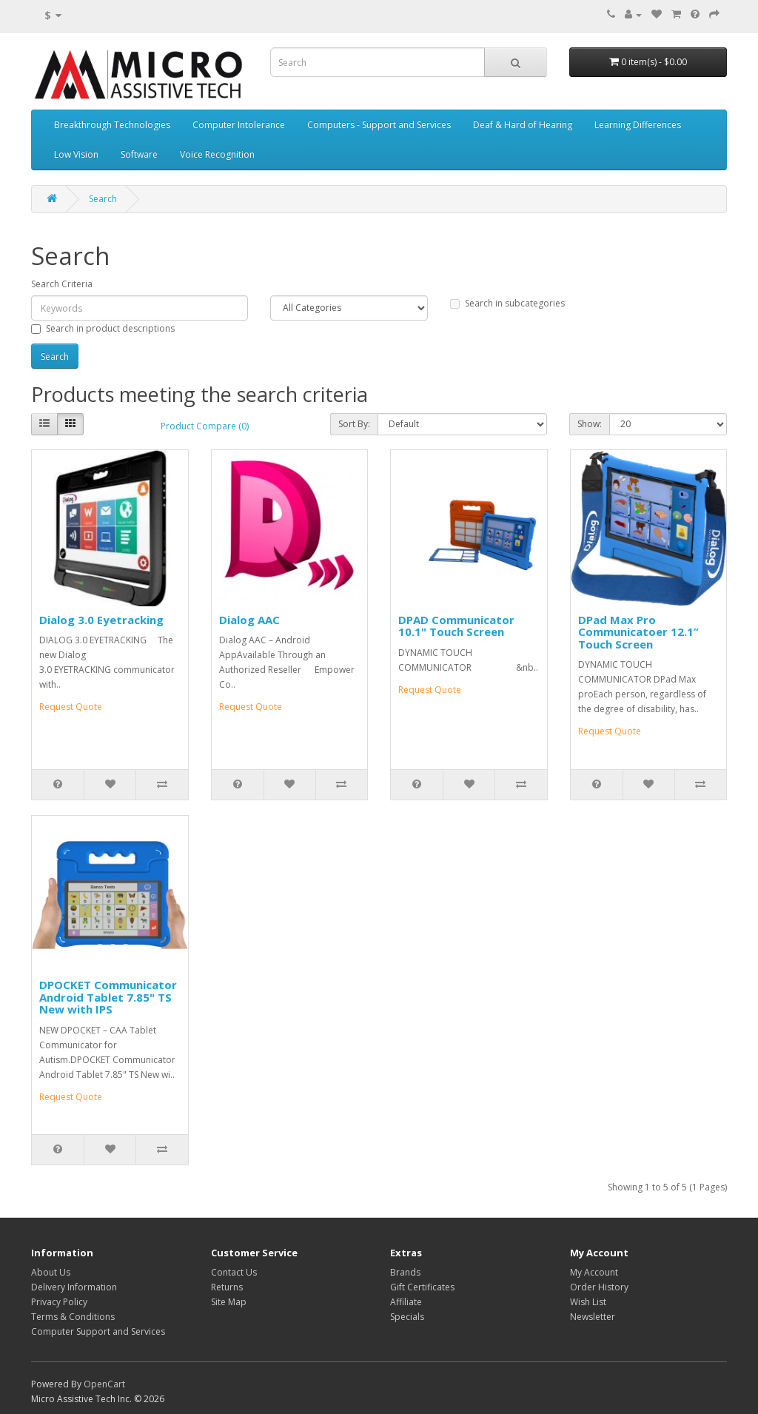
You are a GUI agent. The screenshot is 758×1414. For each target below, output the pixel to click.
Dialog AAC (249, 619)
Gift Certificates (422, 1287)
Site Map (228, 1302)
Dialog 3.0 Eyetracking (101, 619)
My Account (594, 1272)
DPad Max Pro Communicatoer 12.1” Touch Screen (638, 631)
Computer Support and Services (98, 1331)
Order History (599, 1287)
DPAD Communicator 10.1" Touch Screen (456, 626)
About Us (50, 1272)
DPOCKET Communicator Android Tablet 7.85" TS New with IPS (108, 996)
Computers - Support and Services (379, 124)
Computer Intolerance (238, 124)
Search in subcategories (507, 303)
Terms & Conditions (73, 1316)
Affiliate (406, 1302)
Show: (589, 424)
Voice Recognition (217, 154)
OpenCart (104, 1384)
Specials (407, 1316)
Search (103, 198)
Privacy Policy (59, 1302)
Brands (405, 1272)
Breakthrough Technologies (112, 124)
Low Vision (76, 154)
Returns (227, 1287)
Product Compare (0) (205, 426)
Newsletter (592, 1316)
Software (139, 154)
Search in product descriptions (103, 328)
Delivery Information (74, 1287)
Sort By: (354, 424)
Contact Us (234, 1272)
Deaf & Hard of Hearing (522, 124)
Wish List (588, 1302)
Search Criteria (62, 284)
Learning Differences (637, 124)
